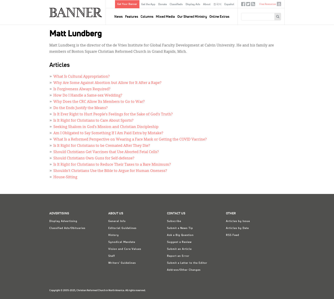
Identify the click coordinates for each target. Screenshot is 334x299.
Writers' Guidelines (122, 263)
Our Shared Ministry (192, 16)
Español (229, 4)
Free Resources (267, 4)
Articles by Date (237, 228)
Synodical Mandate (121, 242)
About (206, 4)
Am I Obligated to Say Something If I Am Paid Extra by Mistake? (108, 133)
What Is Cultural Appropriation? (81, 77)
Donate (162, 4)
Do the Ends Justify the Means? (80, 108)
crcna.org (279, 4)
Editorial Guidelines (122, 228)
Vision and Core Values (124, 249)
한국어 (217, 4)
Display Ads (193, 4)
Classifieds (176, 4)
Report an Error (178, 256)
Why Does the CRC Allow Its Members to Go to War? (99, 102)
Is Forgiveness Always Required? (81, 89)
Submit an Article (179, 249)
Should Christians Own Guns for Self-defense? (93, 158)
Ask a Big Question (180, 235)
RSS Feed (232, 235)
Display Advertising (63, 221)
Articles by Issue (238, 221)
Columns (147, 16)
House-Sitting (65, 177)
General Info (117, 221)
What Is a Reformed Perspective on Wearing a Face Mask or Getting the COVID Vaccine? (130, 139)
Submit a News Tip (180, 228)
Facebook (243, 5)
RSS (253, 5)
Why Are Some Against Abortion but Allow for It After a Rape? (107, 83)
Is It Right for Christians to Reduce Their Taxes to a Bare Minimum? (112, 165)
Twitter (248, 5)
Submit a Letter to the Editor (187, 263)
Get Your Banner (127, 4)
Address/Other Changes (184, 270)
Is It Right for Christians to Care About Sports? (93, 121)
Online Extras (219, 16)
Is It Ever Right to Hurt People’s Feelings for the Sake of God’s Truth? (113, 114)
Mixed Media (165, 16)
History (113, 235)
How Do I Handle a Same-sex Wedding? (87, 95)
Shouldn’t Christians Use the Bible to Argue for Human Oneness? (110, 171)
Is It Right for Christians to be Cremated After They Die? (101, 146)
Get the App (148, 4)
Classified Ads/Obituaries (67, 228)
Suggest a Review (179, 242)
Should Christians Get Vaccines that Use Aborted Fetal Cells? (106, 152)
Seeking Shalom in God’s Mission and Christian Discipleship (105, 127)
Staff (111, 256)
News (118, 16)
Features (131, 16)
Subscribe (174, 221)
